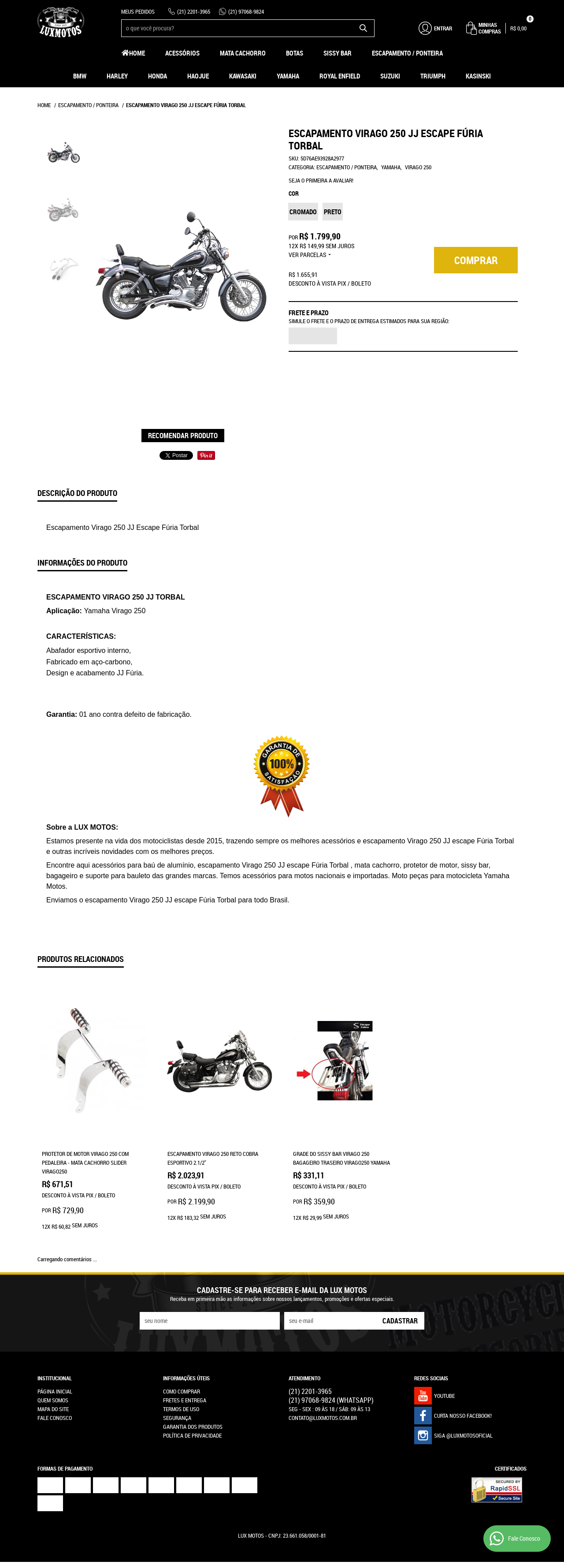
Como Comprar (181, 1363)
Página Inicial (54, 1363)
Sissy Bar (337, 52)
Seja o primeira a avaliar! (321, 180)
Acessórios (182, 52)
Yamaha (288, 75)
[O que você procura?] (363, 28)
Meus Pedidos (138, 11)
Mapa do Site (53, 1380)
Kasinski (478, 75)
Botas (294, 52)
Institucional (54, 1349)
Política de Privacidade (192, 1407)
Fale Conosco (54, 1389)
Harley (117, 75)
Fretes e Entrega (184, 1371)
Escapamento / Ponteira (407, 52)
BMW (79, 75)
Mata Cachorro (243, 52)
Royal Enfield (339, 75)
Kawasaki (242, 75)
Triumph (432, 75)
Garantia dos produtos (193, 1398)
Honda (157, 75)
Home (137, 52)
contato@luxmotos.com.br (323, 1389)
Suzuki (390, 75)
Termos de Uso (181, 1380)
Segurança (177, 1389)
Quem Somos (52, 1371)
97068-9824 (246, 11)
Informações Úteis (186, 1349)
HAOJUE (198, 75)
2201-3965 (193, 11)
